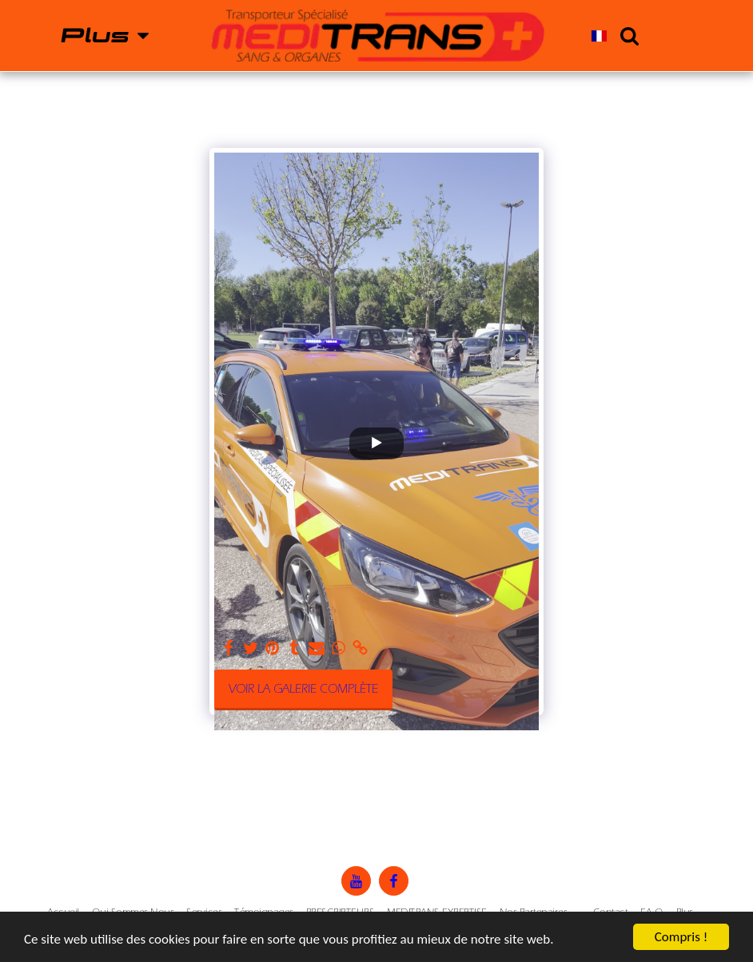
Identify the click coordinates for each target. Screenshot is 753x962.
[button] (629, 36)
